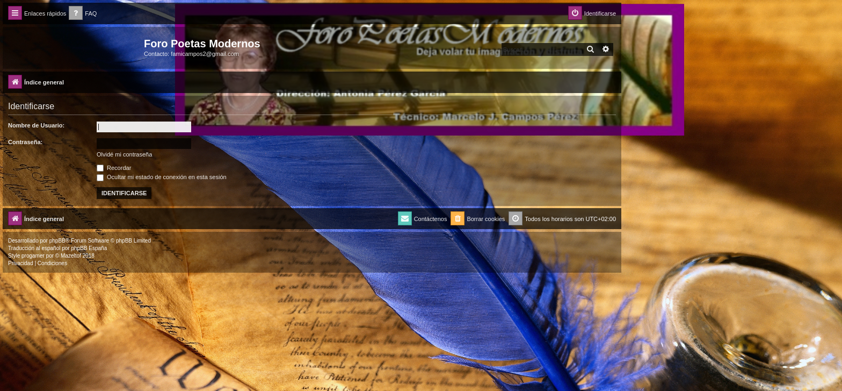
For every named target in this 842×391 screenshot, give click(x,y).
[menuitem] (83, 14)
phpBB (57, 241)
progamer (33, 256)
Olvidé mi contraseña (124, 154)
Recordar (114, 168)
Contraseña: (25, 142)
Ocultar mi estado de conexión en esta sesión (162, 177)
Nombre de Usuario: (36, 125)
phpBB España (89, 248)
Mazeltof (71, 256)
